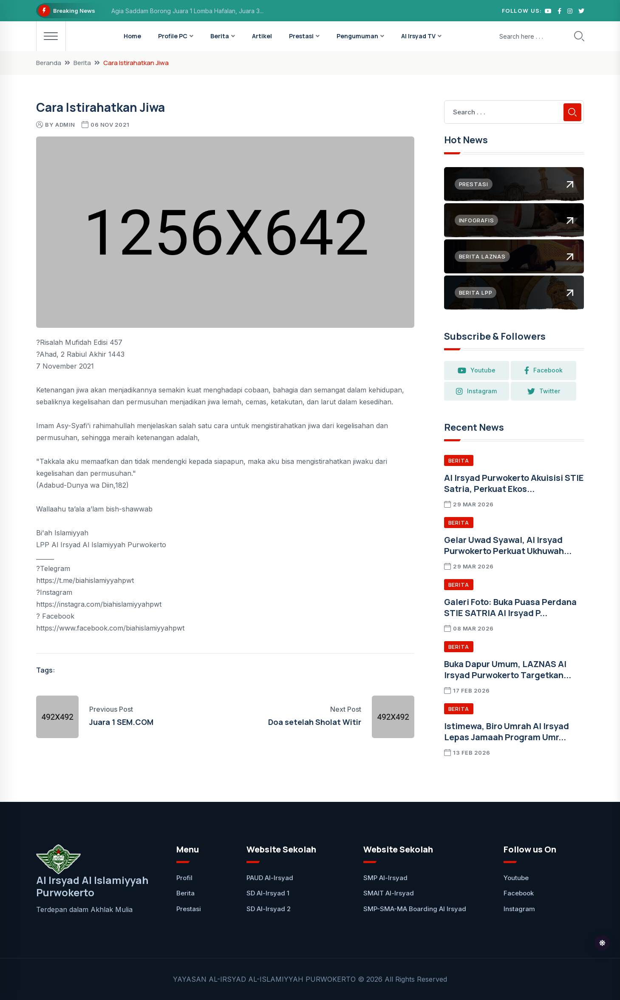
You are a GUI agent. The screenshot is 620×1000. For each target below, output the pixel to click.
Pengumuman (357, 36)
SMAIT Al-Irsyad (388, 893)
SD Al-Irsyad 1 (267, 893)
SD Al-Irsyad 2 (268, 909)
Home (132, 36)
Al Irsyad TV (418, 36)
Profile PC (172, 36)
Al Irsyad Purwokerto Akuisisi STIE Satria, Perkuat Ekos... (514, 483)
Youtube (478, 370)
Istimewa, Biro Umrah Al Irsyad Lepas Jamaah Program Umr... (506, 731)
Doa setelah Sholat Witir (314, 722)
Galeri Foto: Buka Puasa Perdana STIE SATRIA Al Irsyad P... (510, 607)
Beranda (48, 62)
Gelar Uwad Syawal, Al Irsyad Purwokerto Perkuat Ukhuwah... (508, 545)
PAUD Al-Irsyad (269, 878)
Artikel (262, 36)
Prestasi (301, 36)
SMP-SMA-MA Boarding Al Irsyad (414, 909)
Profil (184, 878)
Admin (65, 124)
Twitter (548, 391)
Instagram (478, 391)
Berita (219, 36)
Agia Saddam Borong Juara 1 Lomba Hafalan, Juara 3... (187, 10)
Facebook (549, 370)
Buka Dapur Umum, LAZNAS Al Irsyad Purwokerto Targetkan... (507, 669)
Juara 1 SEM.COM (121, 722)
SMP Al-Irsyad (385, 878)
